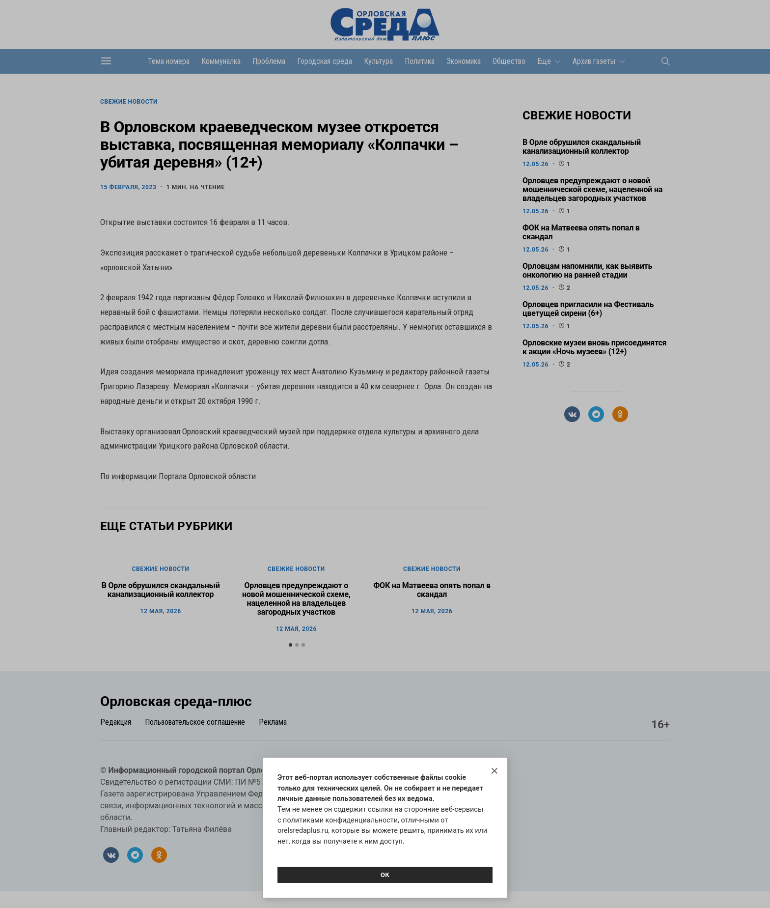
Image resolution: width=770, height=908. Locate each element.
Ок (385, 875)
